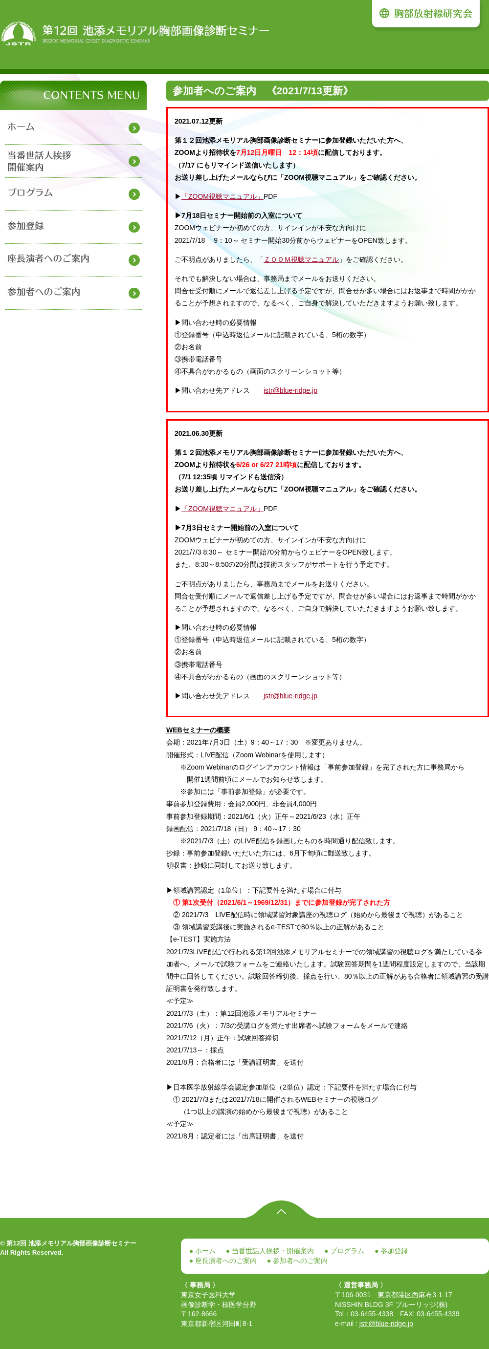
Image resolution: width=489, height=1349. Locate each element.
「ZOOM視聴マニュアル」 (222, 196)
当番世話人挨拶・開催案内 (272, 1251)
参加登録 (393, 1251)
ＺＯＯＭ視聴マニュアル (301, 259)
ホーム (204, 1251)
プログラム (346, 1251)
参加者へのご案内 (299, 1260)
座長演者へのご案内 (225, 1260)
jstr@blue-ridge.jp (290, 390)
